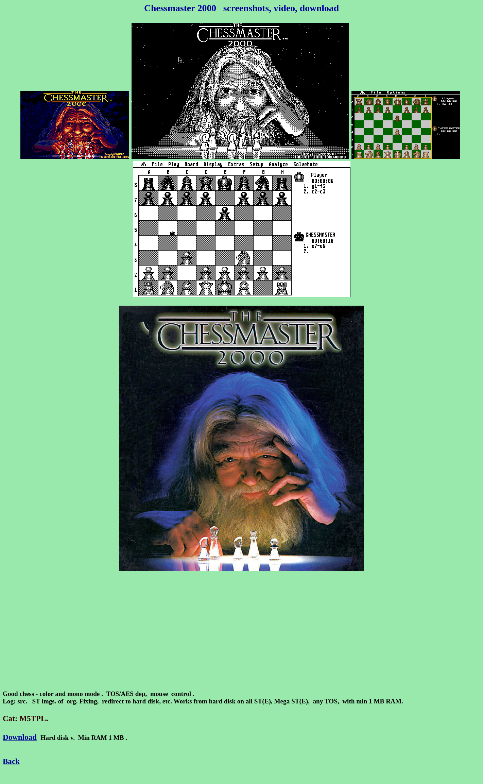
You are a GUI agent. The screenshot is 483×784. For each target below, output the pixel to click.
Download (20, 737)
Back (11, 761)
